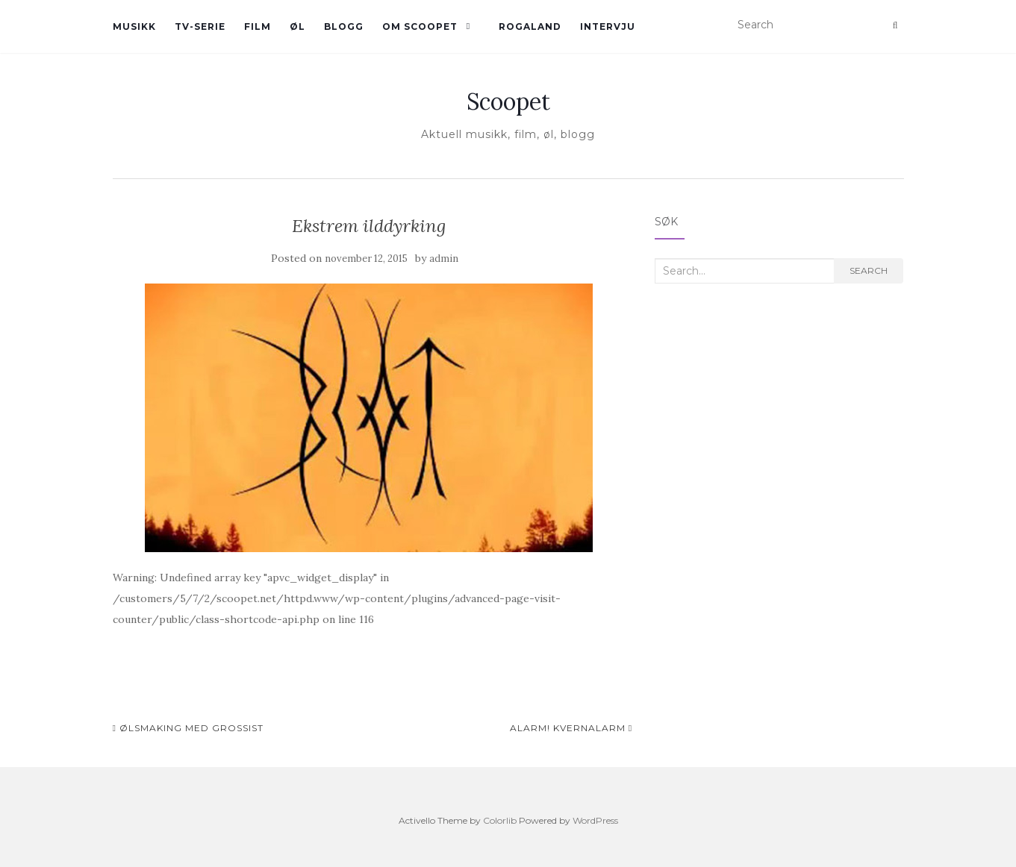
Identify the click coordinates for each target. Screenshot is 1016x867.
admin (443, 258)
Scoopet (508, 101)
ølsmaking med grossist (188, 727)
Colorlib (500, 820)
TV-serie (200, 26)
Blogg (344, 26)
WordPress (595, 820)
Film (257, 26)
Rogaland (530, 26)
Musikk (134, 26)
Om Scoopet (420, 26)
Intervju (607, 26)
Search (869, 270)
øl (297, 26)
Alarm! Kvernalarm (571, 727)
